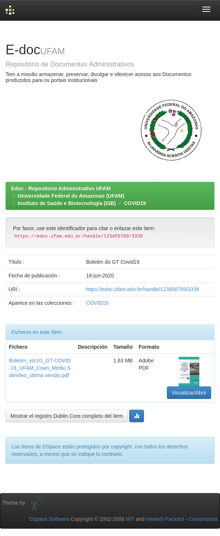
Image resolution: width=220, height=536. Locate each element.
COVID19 (135, 203)
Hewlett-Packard (165, 519)
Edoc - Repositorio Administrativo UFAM (60, 188)
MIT (130, 519)
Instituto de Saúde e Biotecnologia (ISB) (67, 203)
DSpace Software (49, 519)
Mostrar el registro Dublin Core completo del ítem (66, 416)
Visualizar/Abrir (189, 393)
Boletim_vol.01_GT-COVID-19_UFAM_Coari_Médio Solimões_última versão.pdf (40, 368)
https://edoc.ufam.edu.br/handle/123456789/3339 (142, 289)
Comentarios (203, 519)
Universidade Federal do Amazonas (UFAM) (71, 196)
